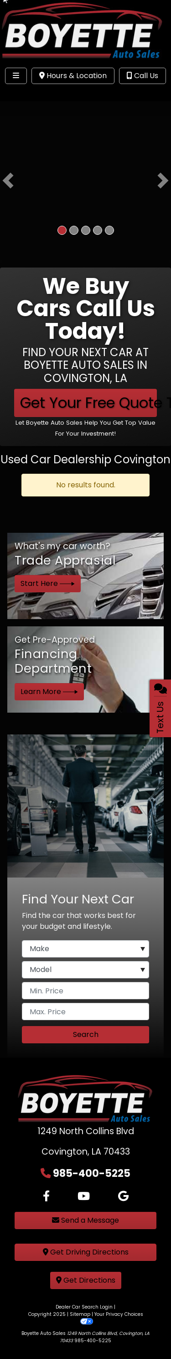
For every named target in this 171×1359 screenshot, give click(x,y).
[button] (8, 180)
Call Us (142, 75)
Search (85, 1034)
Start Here (48, 583)
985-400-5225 (91, 1173)
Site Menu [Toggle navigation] (35, 94)
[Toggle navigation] (16, 76)
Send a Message (85, 1220)
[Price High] (85, 1011)
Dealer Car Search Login (84, 1307)
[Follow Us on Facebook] (46, 1196)
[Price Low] (85, 990)
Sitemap (80, 1314)
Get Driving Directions (86, 1252)
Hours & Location (73, 75)
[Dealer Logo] (85, 31)
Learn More (49, 691)
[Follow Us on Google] (123, 1196)
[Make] (85, 948)
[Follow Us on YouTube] (84, 1196)
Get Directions (85, 1280)
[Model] (85, 969)
